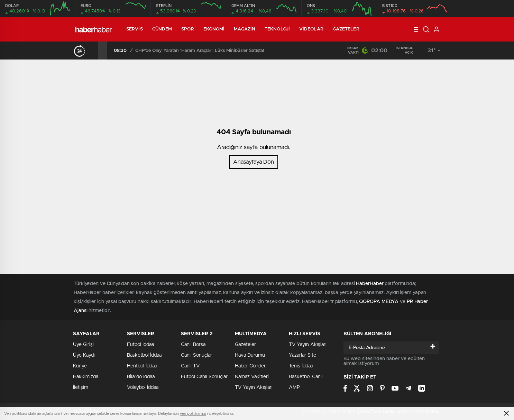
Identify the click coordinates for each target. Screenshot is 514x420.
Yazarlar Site (302, 355)
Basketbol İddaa (144, 355)
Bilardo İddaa (141, 376)
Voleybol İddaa (142, 387)
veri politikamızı (193, 414)
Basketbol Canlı (306, 376)
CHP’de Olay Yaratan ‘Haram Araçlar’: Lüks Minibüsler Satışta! (239, 50)
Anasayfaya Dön (253, 162)
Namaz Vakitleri (252, 376)
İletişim (80, 387)
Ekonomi (214, 29)
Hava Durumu (250, 355)
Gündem (162, 29)
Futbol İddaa (140, 344)
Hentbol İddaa (142, 366)
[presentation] (93, 51)
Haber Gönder (250, 366)
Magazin (244, 29)
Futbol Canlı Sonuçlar (204, 376)
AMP (294, 387)
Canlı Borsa (193, 344)
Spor (187, 29)
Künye (80, 366)
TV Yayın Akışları (254, 387)
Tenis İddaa (301, 366)
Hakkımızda (85, 376)
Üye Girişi (83, 344)
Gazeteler (346, 29)
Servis (134, 29)
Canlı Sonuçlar (196, 355)
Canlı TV (190, 366)
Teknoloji (277, 29)
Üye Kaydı (84, 355)
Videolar (311, 29)
